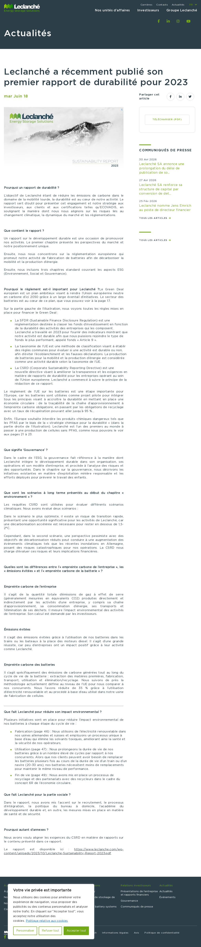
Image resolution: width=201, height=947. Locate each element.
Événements (167, 897)
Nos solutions (91, 885)
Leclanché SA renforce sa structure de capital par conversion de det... (160, 189)
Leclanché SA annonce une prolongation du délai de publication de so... (161, 168)
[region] (51, 911)
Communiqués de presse (137, 907)
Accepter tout (76, 930)
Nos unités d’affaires (112, 10)
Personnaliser (25, 930)
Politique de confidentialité (162, 933)
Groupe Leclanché (181, 10)
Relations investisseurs (136, 885)
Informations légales (115, 933)
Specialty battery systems (99, 907)
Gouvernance (129, 901)
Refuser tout (50, 930)
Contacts (162, 5)
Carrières (146, 5)
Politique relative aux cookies (47, 921)
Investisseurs (148, 10)
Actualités (178, 5)
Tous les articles (153, 218)
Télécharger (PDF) (167, 119)
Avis (136, 933)
